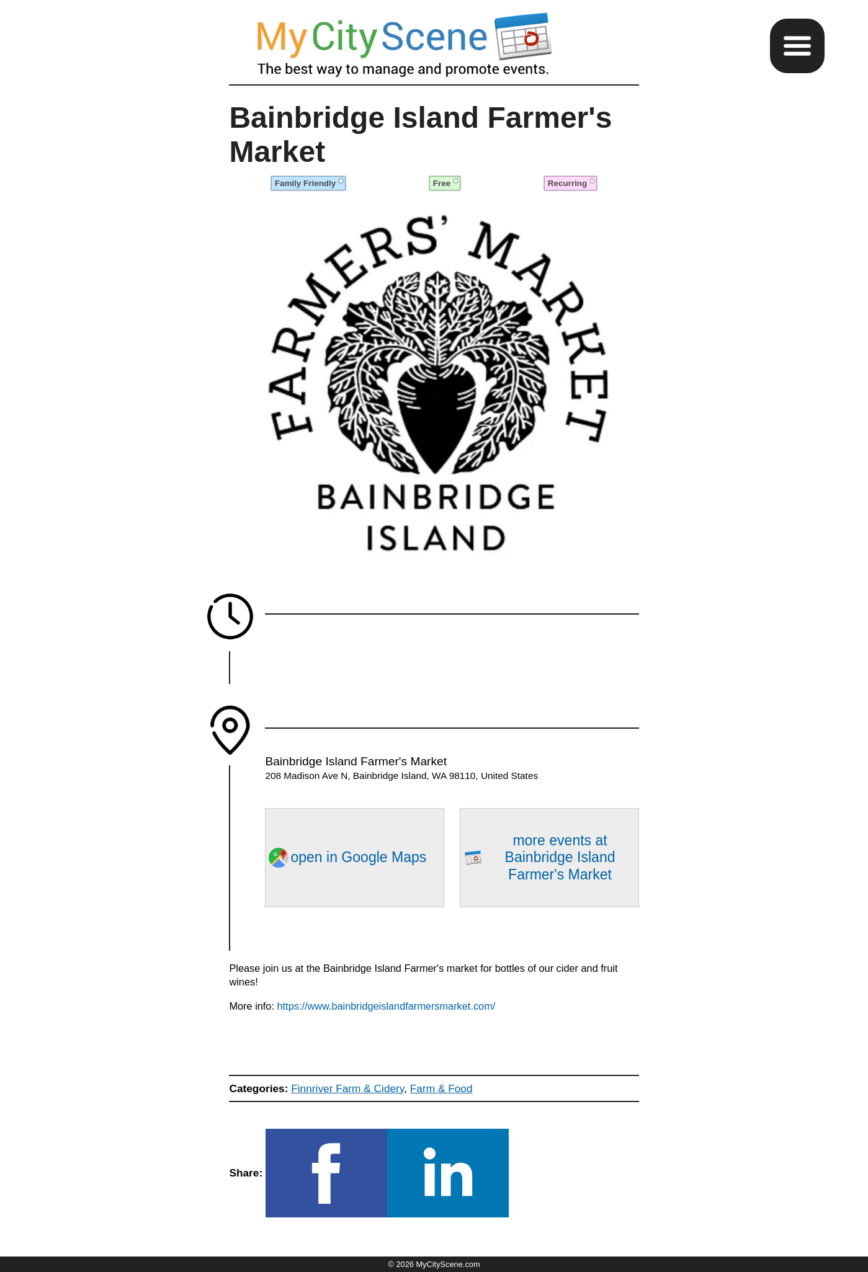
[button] (797, 46)
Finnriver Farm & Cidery (347, 1088)
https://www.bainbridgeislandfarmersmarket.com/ (386, 1006)
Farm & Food (441, 1088)
